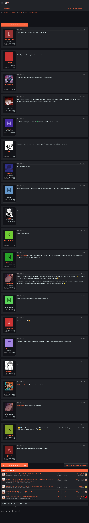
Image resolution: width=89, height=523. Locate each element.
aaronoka (9, 392)
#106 (84, 141)
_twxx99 (9, 173)
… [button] (9, 25)
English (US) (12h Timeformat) (9, 517)
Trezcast (9, 349)
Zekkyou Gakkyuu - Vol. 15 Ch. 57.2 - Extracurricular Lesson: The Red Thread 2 (29, 486)
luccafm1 (9, 371)
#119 (84, 425)
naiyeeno (9, 262)
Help (50, 517)
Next (25, 25)
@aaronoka (20, 405)
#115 (84, 338)
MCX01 (9, 129)
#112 (84, 273)
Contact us (24, 517)
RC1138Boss (9, 84)
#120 (84, 445)
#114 (84, 318)
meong (9, 196)
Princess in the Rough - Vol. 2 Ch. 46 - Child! (19, 491)
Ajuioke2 (9, 456)
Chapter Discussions (25, 475)
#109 (84, 208)
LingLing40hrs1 (9, 39)
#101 (84, 29)
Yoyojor (9, 218)
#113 (84, 295)
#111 (84, 252)
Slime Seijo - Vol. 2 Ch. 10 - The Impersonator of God (22, 496)
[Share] (81, 30)
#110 (84, 230)
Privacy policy (43, 517)
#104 (84, 96)
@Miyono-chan (22, 385)
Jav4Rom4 (9, 328)
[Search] (6, 8)
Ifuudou (9, 62)
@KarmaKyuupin (22, 255)
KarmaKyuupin (9, 240)
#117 (84, 381)
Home (55, 517)
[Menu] (2, 3)
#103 (84, 74)
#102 (84, 52)
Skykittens (9, 435)
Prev (4, 25)
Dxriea (9, 151)
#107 (84, 163)
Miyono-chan (9, 283)
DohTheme (71, 520)
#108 (84, 185)
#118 (84, 402)
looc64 (82, 487)
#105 (84, 118)
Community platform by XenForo (74, 519)
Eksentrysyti (9, 107)
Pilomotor (81, 498)
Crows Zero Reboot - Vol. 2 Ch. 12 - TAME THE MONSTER (23, 474)
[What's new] (85, 8)
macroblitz (9, 306)
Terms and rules (33, 517)
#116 (84, 361)
